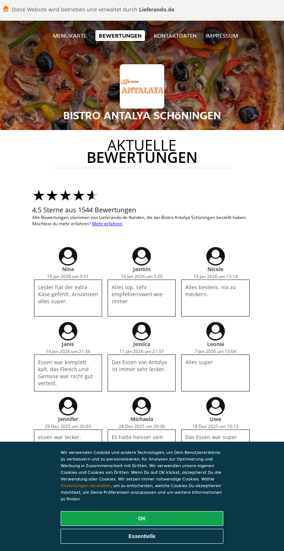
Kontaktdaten (175, 36)
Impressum (222, 36)
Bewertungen (120, 36)
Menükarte (70, 36)
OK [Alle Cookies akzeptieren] (142, 518)
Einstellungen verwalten (86, 485)
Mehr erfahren (107, 223)
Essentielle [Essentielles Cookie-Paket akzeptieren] (141, 536)
